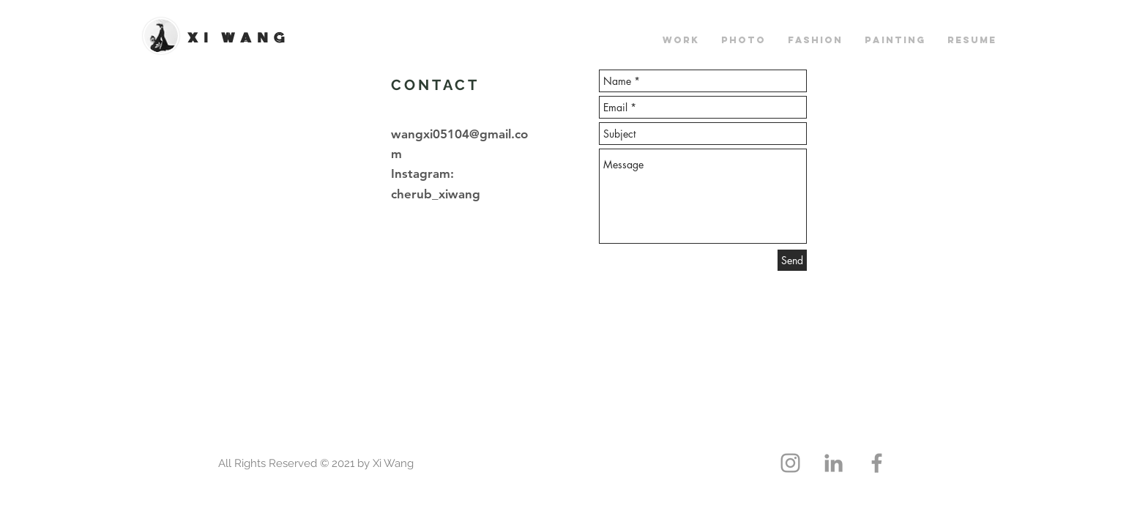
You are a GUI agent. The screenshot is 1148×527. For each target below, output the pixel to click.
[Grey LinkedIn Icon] (833, 463)
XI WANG (238, 38)
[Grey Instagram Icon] (790, 463)
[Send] (792, 260)
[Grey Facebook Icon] (877, 463)
